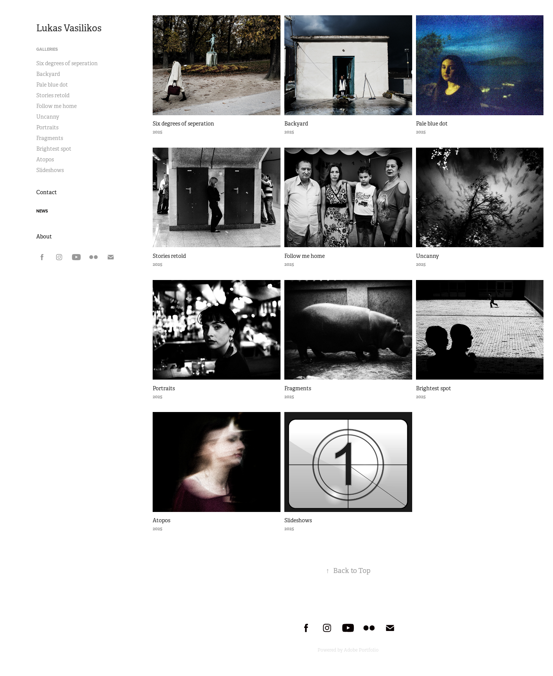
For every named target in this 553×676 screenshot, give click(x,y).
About (44, 236)
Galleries (47, 49)
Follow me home (56, 106)
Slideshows (50, 170)
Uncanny (47, 116)
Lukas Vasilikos (69, 28)
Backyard (48, 74)
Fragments (49, 138)
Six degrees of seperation (67, 63)
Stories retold (52, 95)
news (42, 211)
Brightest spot (53, 148)
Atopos (45, 159)
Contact (46, 192)
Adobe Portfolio (361, 650)
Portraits (47, 127)
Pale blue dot (52, 84)
